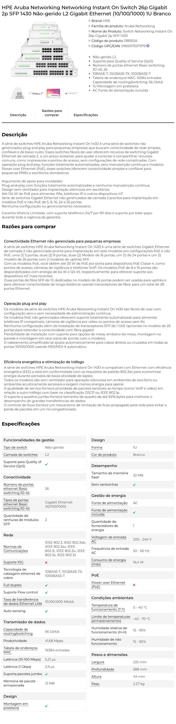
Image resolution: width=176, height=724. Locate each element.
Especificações (86, 115)
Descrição (18, 115)
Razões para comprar (52, 113)
